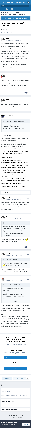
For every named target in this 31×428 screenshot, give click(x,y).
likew (7, 217)
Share (7, 378)
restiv (6, 29)
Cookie (21, 415)
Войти (15, 368)
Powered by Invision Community (15, 419)
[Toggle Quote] (3, 121)
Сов (7, 75)
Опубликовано (13, 40)
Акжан (8, 197)
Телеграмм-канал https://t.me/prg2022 (14, 2)
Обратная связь (12, 415)
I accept (26, 424)
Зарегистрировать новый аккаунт (15, 357)
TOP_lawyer (10, 115)
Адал (7, 278)
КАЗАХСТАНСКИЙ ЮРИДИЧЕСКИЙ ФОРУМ (13, 13)
